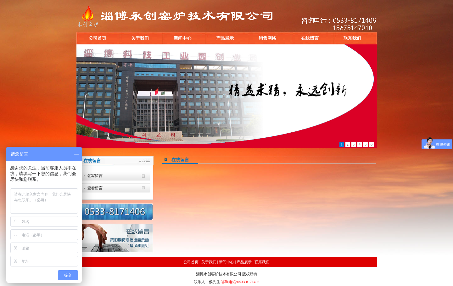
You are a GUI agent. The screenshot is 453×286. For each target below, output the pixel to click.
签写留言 (95, 176)
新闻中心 (182, 38)
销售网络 (267, 38)
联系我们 (352, 38)
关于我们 (140, 38)
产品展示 (225, 38)
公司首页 (97, 38)
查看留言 (95, 188)
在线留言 (310, 38)
